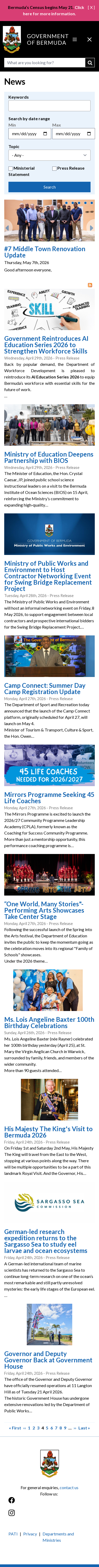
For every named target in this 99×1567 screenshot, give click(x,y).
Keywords (18, 96)
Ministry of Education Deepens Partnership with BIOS (48, 457)
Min (12, 124)
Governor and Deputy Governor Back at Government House (48, 1360)
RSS (91, 285)
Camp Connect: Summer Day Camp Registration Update (45, 688)
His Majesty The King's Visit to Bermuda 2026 (48, 1132)
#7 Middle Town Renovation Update (44, 252)
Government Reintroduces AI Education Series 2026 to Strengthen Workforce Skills (46, 345)
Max (56, 124)
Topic (13, 146)
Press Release (70, 167)
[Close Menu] (89, 39)
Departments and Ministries (58, 1537)
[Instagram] (49, 1515)
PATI (13, 1533)
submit (90, 62)
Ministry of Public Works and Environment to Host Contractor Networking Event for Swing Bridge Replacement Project (48, 575)
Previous (8, 225)
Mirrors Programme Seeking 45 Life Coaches (49, 798)
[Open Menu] (74, 39)
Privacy (30, 1533)
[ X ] (91, 7)
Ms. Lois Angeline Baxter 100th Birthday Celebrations (49, 1022)
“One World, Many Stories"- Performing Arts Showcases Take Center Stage (44, 910)
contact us (69, 1487)
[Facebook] (49, 1503)
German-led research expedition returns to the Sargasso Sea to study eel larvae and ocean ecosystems (45, 1241)
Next (90, 225)
